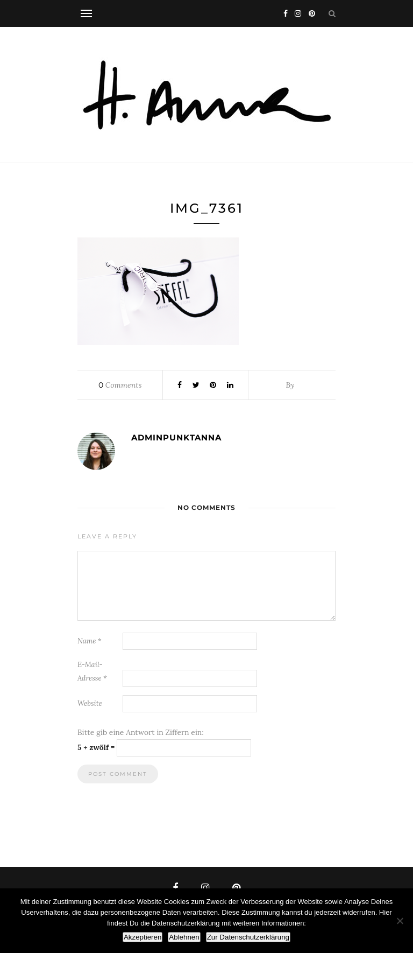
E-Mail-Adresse (92, 671)
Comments (119, 385)
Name (89, 641)
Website (89, 703)
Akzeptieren (142, 937)
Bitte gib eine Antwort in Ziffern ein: (140, 732)
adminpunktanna (176, 437)
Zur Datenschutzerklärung (248, 937)
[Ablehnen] (399, 920)
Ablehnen (184, 937)
